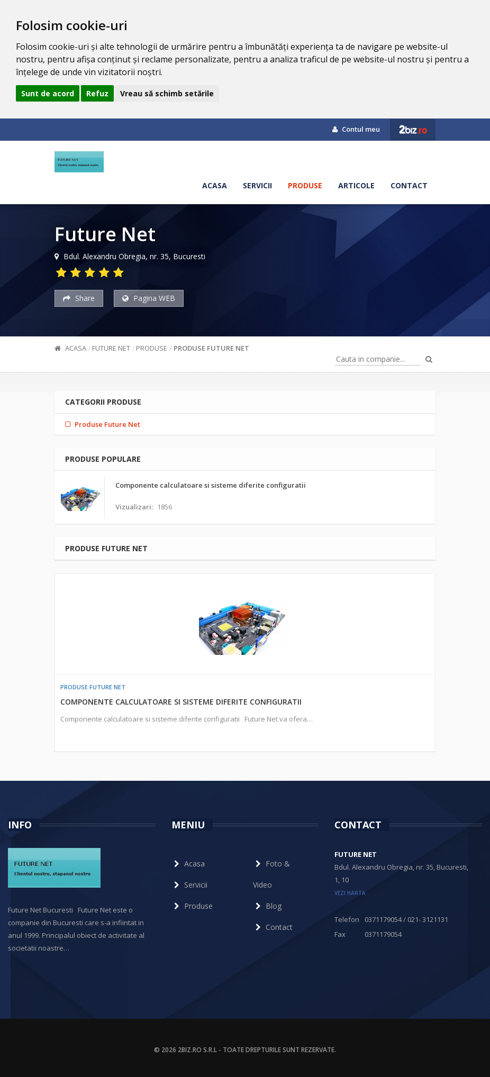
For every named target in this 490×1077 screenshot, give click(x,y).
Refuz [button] (97, 93)
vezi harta (350, 893)
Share (79, 298)
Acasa (214, 185)
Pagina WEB (148, 298)
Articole (356, 185)
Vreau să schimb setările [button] (167, 93)
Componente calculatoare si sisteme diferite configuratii (181, 702)
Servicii (257, 185)
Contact (409, 185)
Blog (267, 906)
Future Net (111, 348)
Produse (305, 185)
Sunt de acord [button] (47, 93)
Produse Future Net (211, 348)
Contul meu (356, 129)
